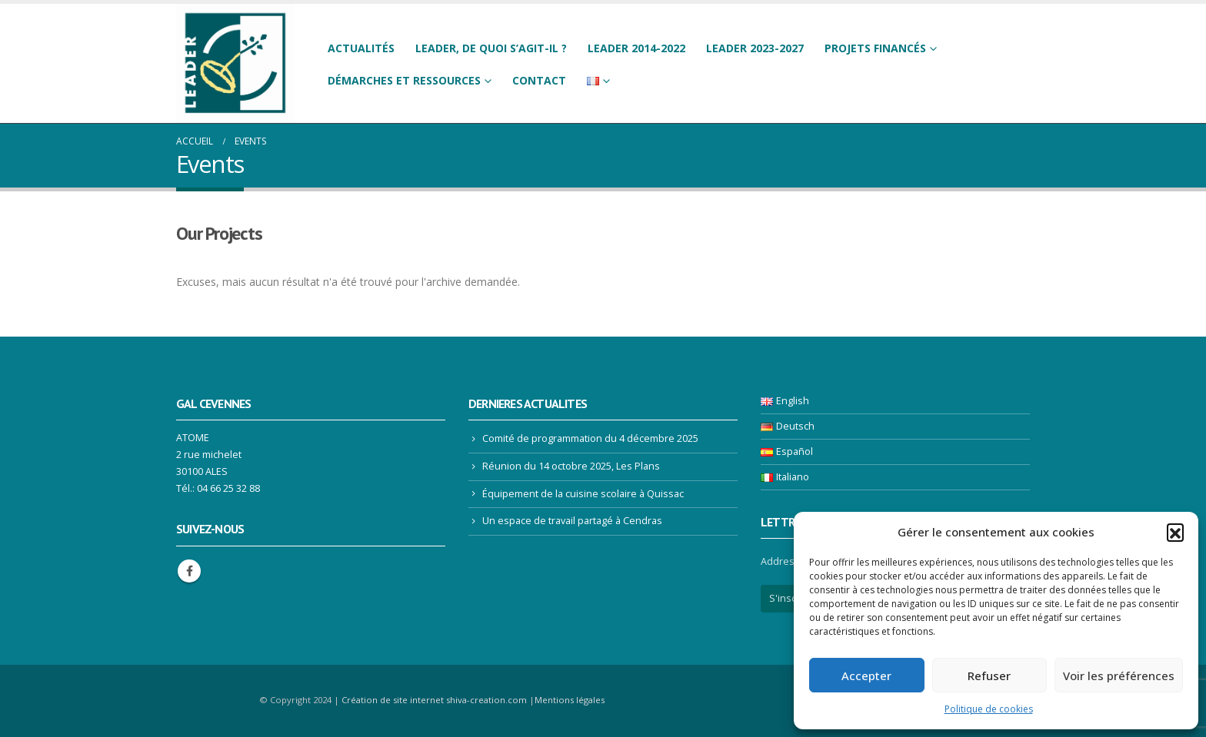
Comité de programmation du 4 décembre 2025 (590, 438)
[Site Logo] (235, 63)
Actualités (361, 48)
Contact (539, 80)
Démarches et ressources (404, 80)
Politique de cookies (988, 708)
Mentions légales (570, 699)
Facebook (189, 571)
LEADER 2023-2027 (755, 48)
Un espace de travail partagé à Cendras (572, 520)
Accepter (866, 675)
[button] (1175, 531)
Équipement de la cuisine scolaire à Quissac (583, 493)
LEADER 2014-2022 (636, 48)
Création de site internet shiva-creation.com (434, 699)
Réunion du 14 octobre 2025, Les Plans (571, 466)
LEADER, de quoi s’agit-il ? (491, 48)
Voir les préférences (1118, 675)
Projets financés (875, 48)
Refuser (989, 675)
